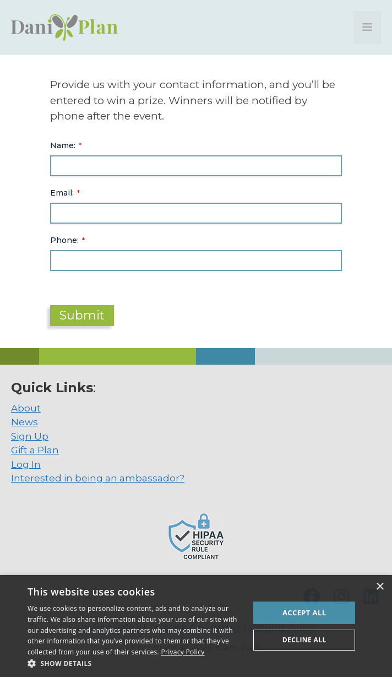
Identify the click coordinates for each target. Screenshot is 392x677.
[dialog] (196, 626)
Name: (65, 145)
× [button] (379, 587)
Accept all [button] (304, 613)
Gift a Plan (35, 450)
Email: (65, 193)
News (24, 421)
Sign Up (29, 436)
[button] (135, 663)
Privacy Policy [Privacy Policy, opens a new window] (182, 652)
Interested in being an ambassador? (97, 478)
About (26, 408)
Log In (26, 464)
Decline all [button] (304, 639)
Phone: (67, 240)
